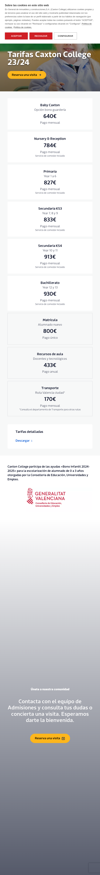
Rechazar (41, 36)
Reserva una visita (27, 75)
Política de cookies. (23, 27)
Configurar (65, 36)
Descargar (24, 441)
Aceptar (16, 36)
